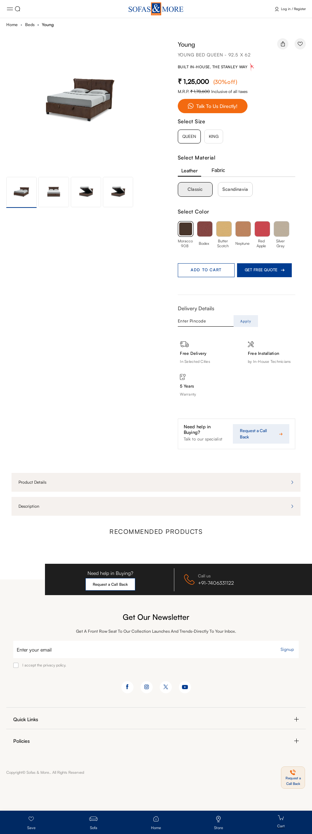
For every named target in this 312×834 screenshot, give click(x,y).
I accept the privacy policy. (44, 665)
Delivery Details (196, 308)
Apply (245, 321)
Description (28, 506)
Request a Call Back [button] (110, 584)
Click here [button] (17, 8)
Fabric (218, 170)
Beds (30, 24)
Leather (189, 170)
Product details (32, 482)
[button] (153, 105)
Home (12, 24)
